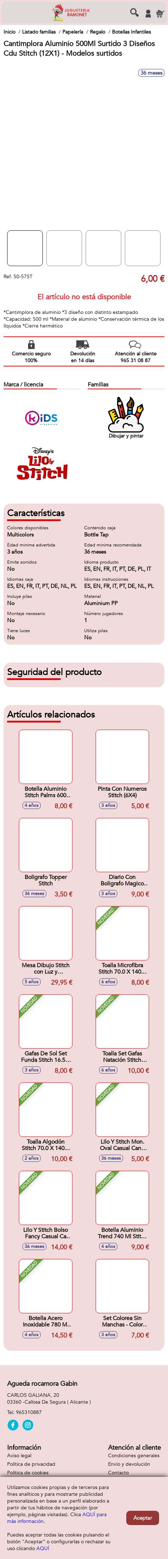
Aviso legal (19, 1455)
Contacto (118, 1472)
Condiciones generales (133, 1455)
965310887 (29, 1412)
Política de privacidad (31, 1464)
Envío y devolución (129, 1464)
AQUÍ (42, 1548)
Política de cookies (28, 1472)
